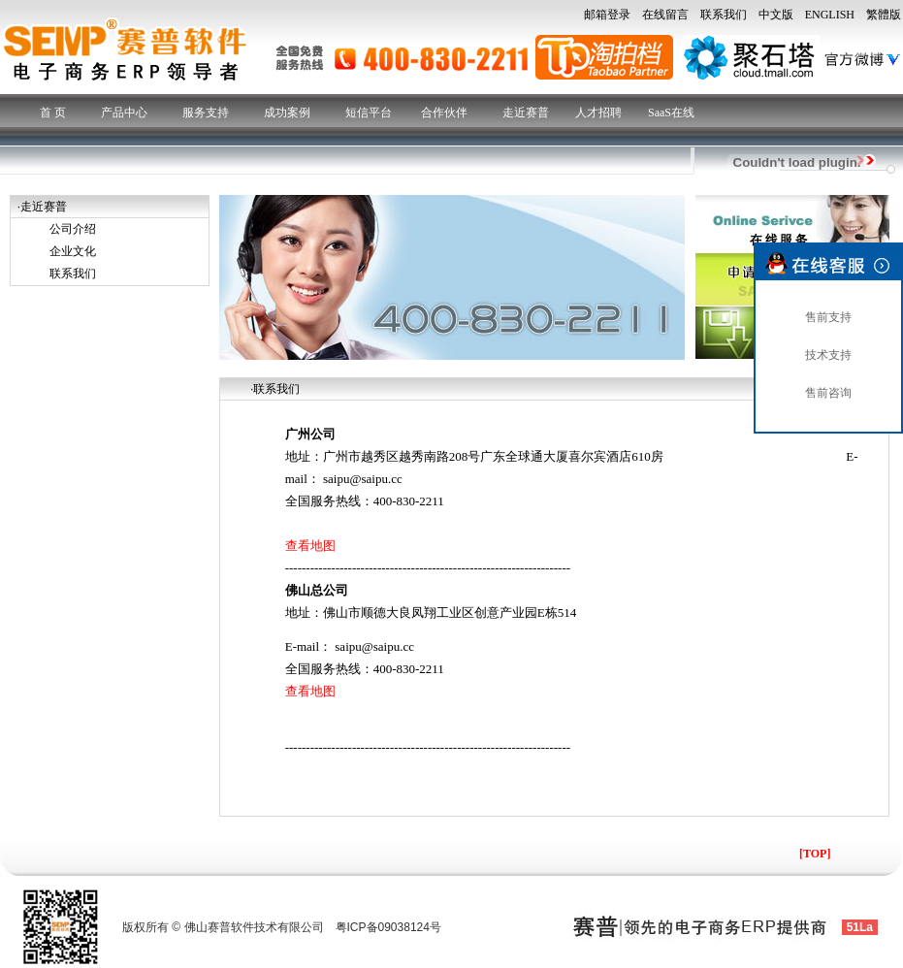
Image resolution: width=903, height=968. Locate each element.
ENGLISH (830, 14)
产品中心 (124, 112)
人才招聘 (598, 112)
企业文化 (72, 251)
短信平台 (368, 112)
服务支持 (205, 112)
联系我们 (723, 14)
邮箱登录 (607, 14)
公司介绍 (72, 229)
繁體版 (883, 14)
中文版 (775, 14)
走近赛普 (525, 112)
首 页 (53, 112)
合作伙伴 (444, 112)
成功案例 (287, 112)
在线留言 (665, 14)
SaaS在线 (671, 112)
